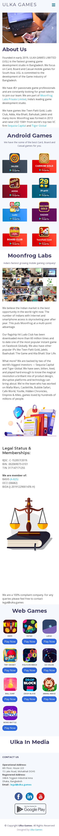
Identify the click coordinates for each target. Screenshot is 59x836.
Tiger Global (39, 125)
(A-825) (14, 479)
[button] (6, 28)
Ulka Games (19, 4)
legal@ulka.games (20, 784)
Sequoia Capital (17, 125)
